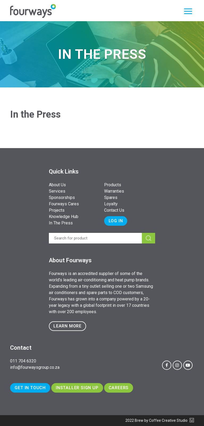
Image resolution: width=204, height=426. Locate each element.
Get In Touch (30, 387)
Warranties (114, 191)
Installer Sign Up (77, 387)
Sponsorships (62, 197)
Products (112, 184)
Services (57, 191)
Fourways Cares (64, 203)
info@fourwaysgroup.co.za (35, 367)
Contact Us (114, 210)
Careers (119, 387)
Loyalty (111, 203)
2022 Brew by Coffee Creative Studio (159, 420)
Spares (110, 197)
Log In (116, 220)
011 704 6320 (23, 360)
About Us (57, 184)
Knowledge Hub (63, 216)
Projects (57, 210)
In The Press (61, 222)
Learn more (67, 326)
